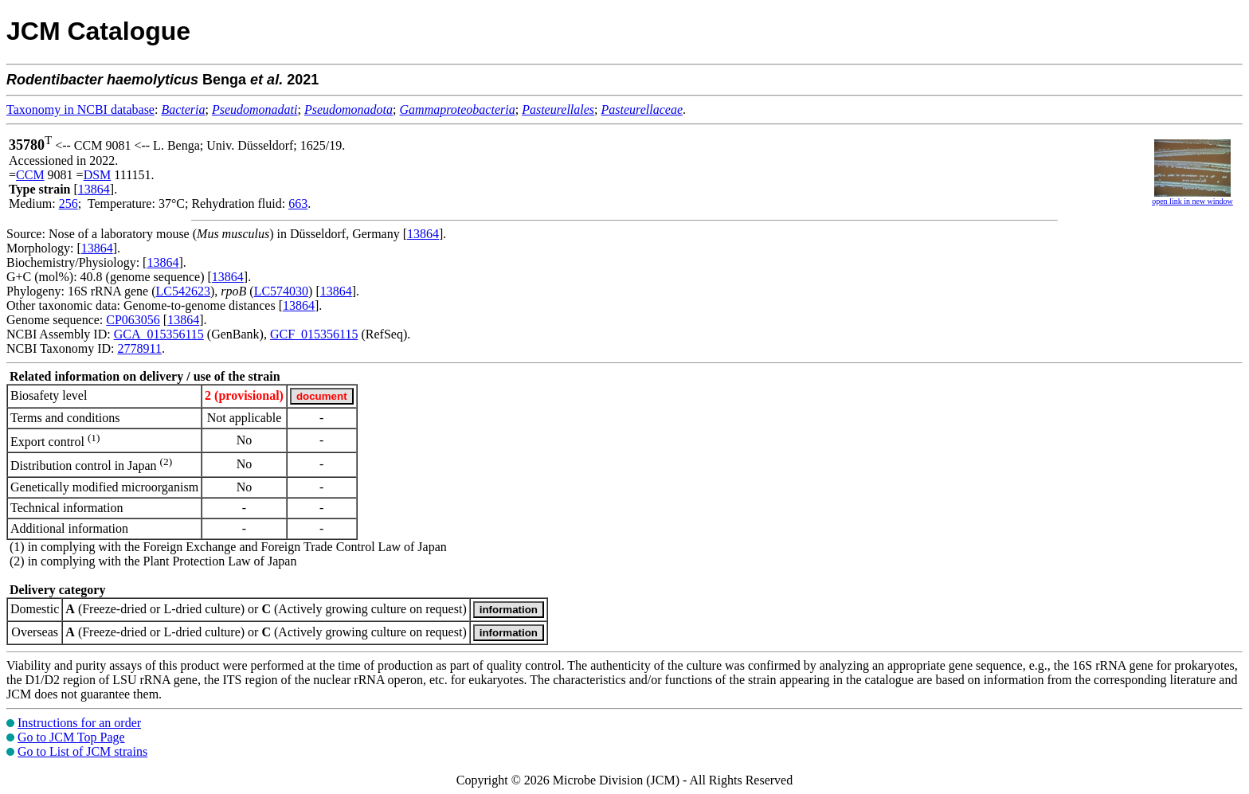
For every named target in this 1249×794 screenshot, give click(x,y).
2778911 (139, 348)
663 (297, 203)
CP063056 (133, 320)
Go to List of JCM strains (82, 751)
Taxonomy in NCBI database (80, 109)
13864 (94, 189)
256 (68, 203)
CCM (30, 175)
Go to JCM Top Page (71, 737)
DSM (98, 175)
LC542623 (183, 291)
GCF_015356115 (314, 334)
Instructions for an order (79, 722)
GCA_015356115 (159, 334)
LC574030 (281, 291)
